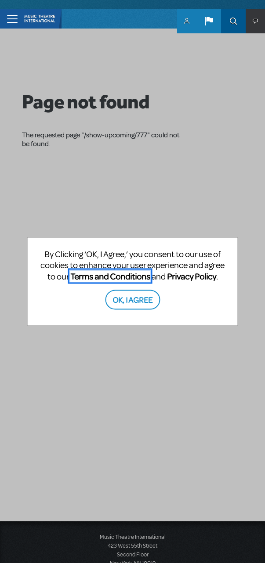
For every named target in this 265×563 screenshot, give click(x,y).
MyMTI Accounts (186, 21)
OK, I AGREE (132, 299)
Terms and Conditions (110, 275)
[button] (208, 21)
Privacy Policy (191, 275)
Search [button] (233, 21)
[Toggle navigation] (10, 19)
